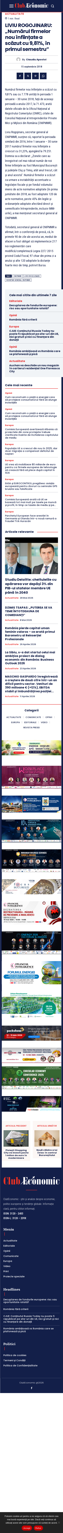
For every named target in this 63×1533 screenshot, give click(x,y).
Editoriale (15, 301)
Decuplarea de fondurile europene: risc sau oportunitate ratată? (33, 307)
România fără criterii (23, 319)
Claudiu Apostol (36, 59)
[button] (52, 6)
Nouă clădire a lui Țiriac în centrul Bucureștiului (46, 1181)
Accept (26, 1528)
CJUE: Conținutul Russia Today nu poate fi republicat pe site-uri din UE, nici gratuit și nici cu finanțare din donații (34, 335)
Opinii (13, 315)
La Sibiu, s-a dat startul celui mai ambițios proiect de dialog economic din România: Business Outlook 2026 (30, 657)
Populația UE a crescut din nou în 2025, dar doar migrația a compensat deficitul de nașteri (31, 451)
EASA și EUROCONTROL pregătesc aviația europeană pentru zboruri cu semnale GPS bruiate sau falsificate (31, 486)
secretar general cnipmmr (18, 280)
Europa (14, 326)
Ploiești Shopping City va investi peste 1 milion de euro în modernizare (16, 1182)
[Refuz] (58, 1522)
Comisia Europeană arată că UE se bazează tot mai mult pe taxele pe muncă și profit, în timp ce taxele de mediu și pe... (30, 502)
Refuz (38, 1528)
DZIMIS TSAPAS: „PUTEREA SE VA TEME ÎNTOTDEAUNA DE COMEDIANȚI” (28, 611)
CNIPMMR (18, 276)
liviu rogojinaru (32, 276)
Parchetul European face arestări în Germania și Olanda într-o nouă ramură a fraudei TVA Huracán (30, 518)
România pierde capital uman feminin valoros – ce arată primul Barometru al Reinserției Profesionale (30, 633)
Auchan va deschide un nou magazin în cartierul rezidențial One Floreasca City (34, 368)
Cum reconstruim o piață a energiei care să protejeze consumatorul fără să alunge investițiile (31, 399)
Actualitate (14, 14)
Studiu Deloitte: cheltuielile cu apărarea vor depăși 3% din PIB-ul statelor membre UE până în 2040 (30, 586)
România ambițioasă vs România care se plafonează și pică (34, 352)
